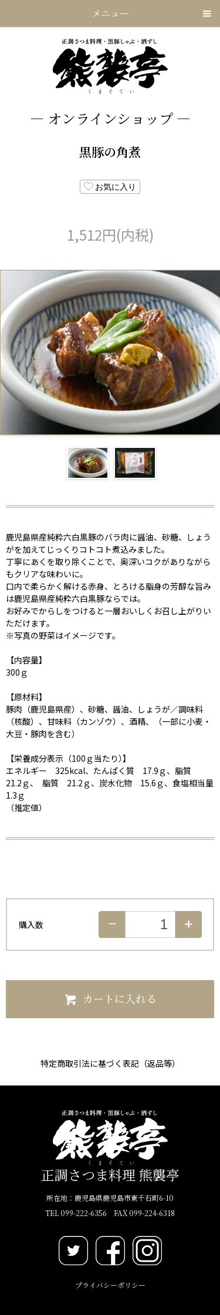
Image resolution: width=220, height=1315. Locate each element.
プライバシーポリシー (110, 1285)
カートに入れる (110, 998)
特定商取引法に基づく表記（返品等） (110, 1063)
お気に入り (110, 186)
